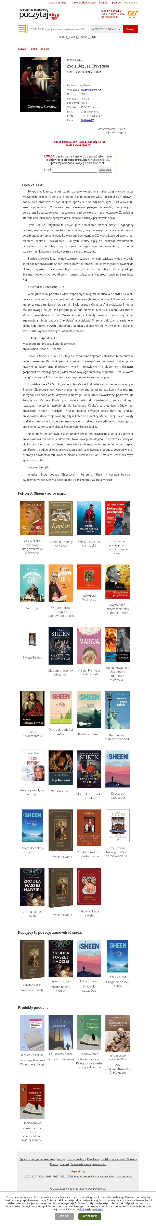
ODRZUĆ (64, 1216)
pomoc (116, 2)
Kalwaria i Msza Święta (89, 913)
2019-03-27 (87, 120)
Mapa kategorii (83, 1176)
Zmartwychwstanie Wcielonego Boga (32, 1062)
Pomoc (54, 1164)
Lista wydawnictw (103, 1176)
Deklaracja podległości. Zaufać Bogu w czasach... (117, 547)
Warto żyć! (32, 608)
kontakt (103, 2)
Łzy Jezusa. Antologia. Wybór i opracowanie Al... (117, 852)
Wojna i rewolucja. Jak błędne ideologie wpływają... (117, 674)
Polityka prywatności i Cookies (119, 1159)
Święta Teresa (32, 657)
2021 (63, 1176)
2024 (41, 1176)
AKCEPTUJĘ (89, 1216)
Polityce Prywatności (91, 1209)
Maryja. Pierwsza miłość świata (89, 672)
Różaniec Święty (61, 857)
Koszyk (61, 1159)
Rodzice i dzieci (89, 734)
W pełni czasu (60, 791)
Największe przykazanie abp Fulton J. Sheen (117, 609)
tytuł (94, 36)
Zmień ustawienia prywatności (88, 1164)
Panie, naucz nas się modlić (89, 543)
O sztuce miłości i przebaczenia (89, 854)
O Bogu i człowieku (61, 1059)
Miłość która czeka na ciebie (89, 796)
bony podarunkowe (84, 2)
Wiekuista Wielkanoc (89, 598)
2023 (48, 1176)
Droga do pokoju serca (32, 850)
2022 (55, 1176)
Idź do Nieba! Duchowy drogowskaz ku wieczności (32, 547)
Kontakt (64, 1164)
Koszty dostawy (76, 1159)
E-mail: (47, 169)
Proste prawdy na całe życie (32, 792)
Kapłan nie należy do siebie (61, 544)
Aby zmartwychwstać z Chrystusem (117, 1068)
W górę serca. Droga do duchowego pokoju (61, 612)
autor (84, 36)
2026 (27, 1176)
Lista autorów (124, 1176)
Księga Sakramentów (32, 734)
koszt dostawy (57, 2)
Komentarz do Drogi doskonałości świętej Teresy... (32, 1134)
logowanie (131, 2)
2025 (34, 1176)
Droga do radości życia (61, 732)
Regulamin (93, 1159)
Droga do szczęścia (118, 795)
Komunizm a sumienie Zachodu (117, 737)
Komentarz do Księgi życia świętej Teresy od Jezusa (89, 1063)
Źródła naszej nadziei (32, 914)
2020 (70, 1176)
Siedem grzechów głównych (61, 673)
